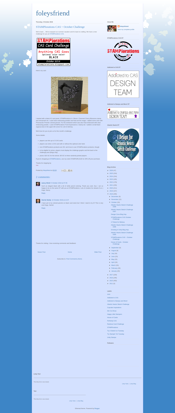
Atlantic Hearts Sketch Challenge (118, 304)
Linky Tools (125, 383)
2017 (111, 275)
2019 (111, 191)
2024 (111, 176)
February (114, 268)
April (113, 262)
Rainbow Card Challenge (115, 324)
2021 (111, 185)
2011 (111, 283)
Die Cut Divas (111, 311)
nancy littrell (45, 183)
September (115, 248)
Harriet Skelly (46, 200)
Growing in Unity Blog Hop (120, 230)
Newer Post (41, 252)
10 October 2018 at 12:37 (60, 200)
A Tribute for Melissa (118, 222)
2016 (111, 278)
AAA (108, 294)
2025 (111, 173)
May (113, 259)
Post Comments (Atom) (74, 259)
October (114, 202)
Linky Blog (133, 383)
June (113, 256)
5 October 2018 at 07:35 (59, 183)
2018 (111, 194)
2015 (111, 281)
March (113, 265)
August (113, 250)
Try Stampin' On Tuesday (115, 334)
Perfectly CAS (112, 321)
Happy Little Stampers (114, 314)
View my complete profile (126, 29)
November (115, 199)
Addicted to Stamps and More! (117, 301)
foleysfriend (53, 13)
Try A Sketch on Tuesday (115, 331)
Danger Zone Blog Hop (118, 214)
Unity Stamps (111, 337)
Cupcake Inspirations (114, 307)
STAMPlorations (55, 159)
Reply (43, 193)
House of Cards (112, 317)
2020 (111, 188)
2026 (111, 170)
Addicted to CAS (112, 298)
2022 (111, 182)
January (114, 271)
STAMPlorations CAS (56, 34)
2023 (111, 179)
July (113, 253)
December (115, 196)
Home (70, 252)
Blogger (97, 408)
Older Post (97, 252)
